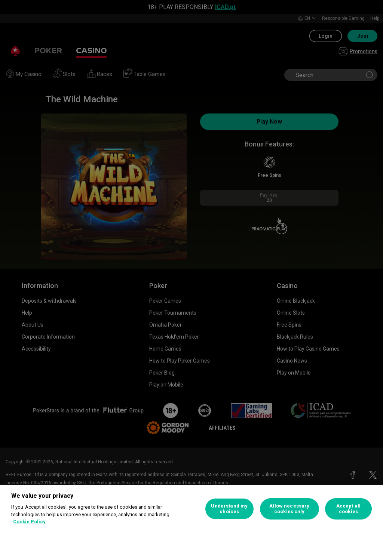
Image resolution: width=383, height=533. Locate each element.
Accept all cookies (348, 509)
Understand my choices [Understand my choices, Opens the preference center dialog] (229, 509)
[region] (191, 509)
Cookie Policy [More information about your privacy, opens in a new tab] (29, 521)
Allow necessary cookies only (289, 509)
